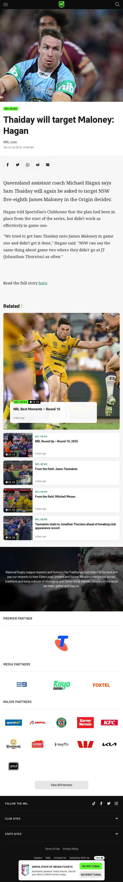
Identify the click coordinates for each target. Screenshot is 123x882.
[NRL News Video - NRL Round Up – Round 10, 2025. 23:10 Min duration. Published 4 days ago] (61, 445)
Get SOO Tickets (91, 866)
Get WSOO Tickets (91, 874)
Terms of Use (52, 848)
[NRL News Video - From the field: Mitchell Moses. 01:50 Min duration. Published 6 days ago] (61, 500)
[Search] (117, 4)
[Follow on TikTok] (93, 803)
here (43, 282)
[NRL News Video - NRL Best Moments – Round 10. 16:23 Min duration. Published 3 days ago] (61, 371)
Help (48, 857)
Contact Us (60, 857)
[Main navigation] (5, 4)
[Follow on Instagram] (116, 803)
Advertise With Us (79, 857)
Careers (38, 857)
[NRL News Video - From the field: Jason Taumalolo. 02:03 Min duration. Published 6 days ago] (61, 473)
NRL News (11, 108)
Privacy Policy (70, 848)
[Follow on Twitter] (108, 803)
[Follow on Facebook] (101, 803)
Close (99, 858)
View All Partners (61, 785)
